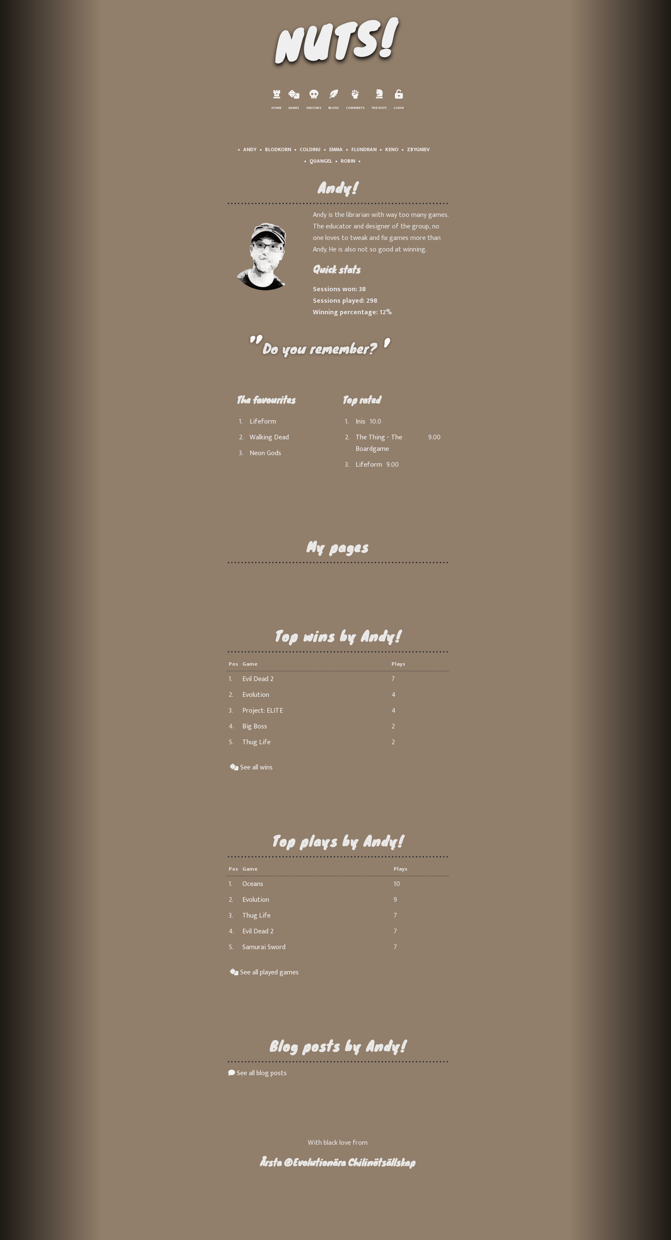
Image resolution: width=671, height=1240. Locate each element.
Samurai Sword (263, 947)
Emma (336, 149)
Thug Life (256, 742)
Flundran (364, 149)
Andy (249, 149)
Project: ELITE (262, 711)
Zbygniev (418, 149)
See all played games (264, 972)
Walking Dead (269, 437)
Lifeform (263, 421)
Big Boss (254, 726)
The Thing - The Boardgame (379, 443)
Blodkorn (278, 149)
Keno (391, 149)
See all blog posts (257, 1073)
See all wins (251, 767)
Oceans (252, 884)
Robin (348, 161)
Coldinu (310, 149)
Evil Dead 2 (258, 679)
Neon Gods (265, 453)
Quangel (320, 161)
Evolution (255, 695)
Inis (360, 421)
